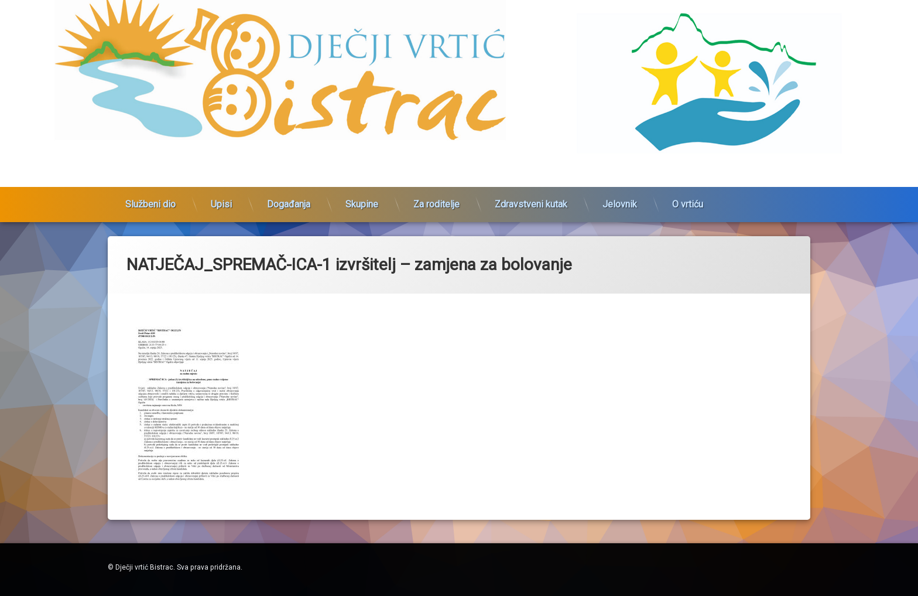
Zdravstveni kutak (531, 163)
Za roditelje (436, 163)
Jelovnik (619, 163)
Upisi (221, 163)
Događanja (288, 163)
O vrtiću (687, 163)
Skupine (361, 163)
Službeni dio (150, 163)
